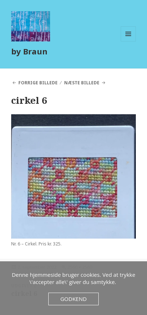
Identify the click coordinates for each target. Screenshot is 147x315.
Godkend (73, 298)
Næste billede (81, 83)
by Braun (29, 51)
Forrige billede (38, 83)
